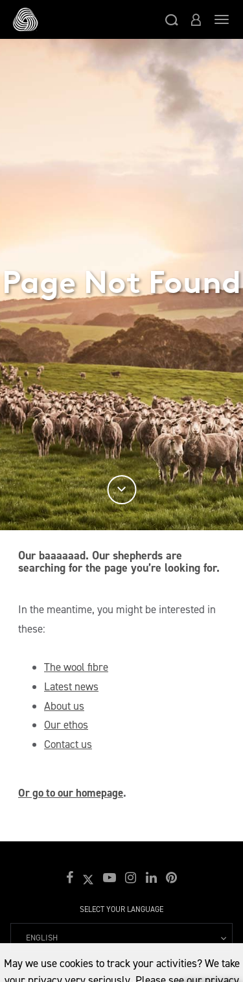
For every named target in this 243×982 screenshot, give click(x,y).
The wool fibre (76, 667)
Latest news (71, 686)
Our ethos (66, 725)
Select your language (121, 909)
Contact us (68, 744)
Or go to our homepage (70, 793)
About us (64, 706)
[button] (171, 19)
